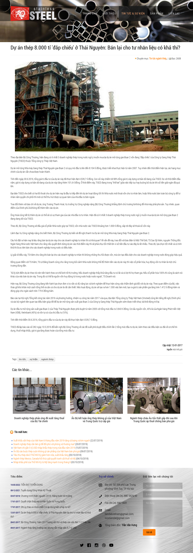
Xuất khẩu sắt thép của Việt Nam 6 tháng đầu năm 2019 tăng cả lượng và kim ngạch (51, 440)
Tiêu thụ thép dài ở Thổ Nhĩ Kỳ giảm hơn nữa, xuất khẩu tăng (41, 454)
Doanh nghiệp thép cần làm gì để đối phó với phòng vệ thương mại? (44, 444)
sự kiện (34, 359)
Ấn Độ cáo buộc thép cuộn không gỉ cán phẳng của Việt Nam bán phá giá (46, 451)
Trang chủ (90, 13)
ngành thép (47, 359)
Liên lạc (174, 13)
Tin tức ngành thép (157, 58)
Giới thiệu (109, 13)
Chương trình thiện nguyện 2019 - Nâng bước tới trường (46, 495)
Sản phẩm (156, 13)
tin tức (22, 359)
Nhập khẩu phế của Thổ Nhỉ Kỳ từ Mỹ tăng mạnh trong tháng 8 (42, 462)
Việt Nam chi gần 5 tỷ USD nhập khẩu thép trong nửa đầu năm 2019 (44, 447)
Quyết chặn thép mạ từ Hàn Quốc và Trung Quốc (43, 501)
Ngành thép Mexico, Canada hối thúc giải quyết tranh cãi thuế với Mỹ (44, 458)
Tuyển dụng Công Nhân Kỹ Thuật (36, 490)
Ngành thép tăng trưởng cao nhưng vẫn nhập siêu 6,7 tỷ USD (49, 527)
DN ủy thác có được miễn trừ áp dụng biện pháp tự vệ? (45, 506)
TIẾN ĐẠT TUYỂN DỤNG (32, 484)
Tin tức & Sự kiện (133, 13)
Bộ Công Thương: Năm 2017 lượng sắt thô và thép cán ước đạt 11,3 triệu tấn (56, 522)
